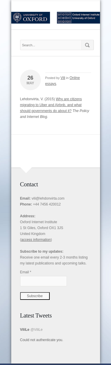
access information (36, 240)
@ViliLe (36, 330)
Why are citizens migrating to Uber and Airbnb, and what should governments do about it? (51, 105)
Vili (62, 78)
